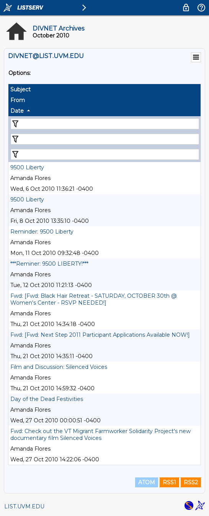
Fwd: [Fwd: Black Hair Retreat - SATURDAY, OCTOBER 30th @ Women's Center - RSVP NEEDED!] (93, 299)
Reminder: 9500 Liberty (41, 231)
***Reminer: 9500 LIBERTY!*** (49, 263)
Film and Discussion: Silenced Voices (58, 366)
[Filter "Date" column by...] (105, 154)
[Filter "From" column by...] (105, 139)
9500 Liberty (27, 167)
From (17, 100)
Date (17, 110)
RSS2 (191, 482)
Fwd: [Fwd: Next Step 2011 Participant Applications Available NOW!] (100, 334)
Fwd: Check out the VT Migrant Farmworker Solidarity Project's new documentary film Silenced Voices (100, 434)
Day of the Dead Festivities (46, 399)
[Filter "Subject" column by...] (105, 123)
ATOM (146, 482)
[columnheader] (104, 89)
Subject (20, 89)
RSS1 (169, 482)
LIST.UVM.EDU (24, 506)
